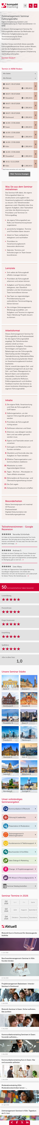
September (33, 910)
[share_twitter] (22, 1122)
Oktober (15, 917)
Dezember (33, 917)
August (24, 910)
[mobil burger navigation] (25, 6)
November (24, 917)
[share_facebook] (17, 1122)
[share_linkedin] (27, 1122)
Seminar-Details (8, 58)
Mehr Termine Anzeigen (19, 174)
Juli (15, 910)
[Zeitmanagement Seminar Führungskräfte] (31, 6)
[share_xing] (11, 1122)
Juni (33, 902)
